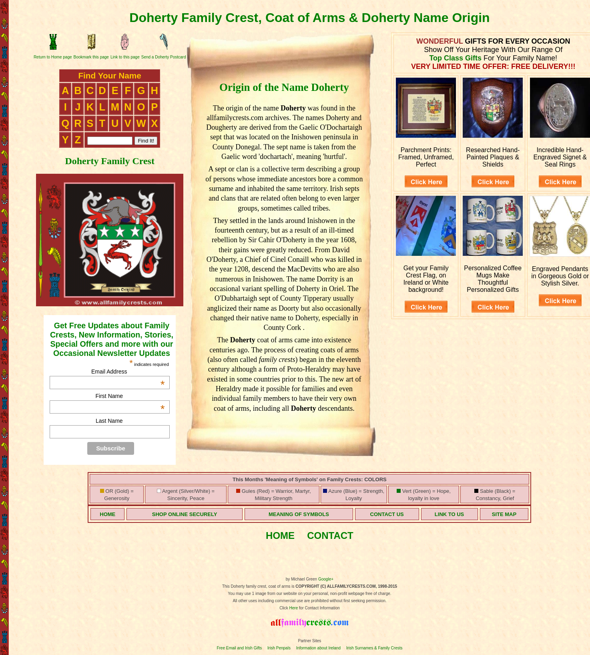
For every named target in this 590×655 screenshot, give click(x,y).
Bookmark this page (91, 57)
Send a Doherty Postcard (163, 57)
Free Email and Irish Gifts (239, 648)
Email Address (128, 371)
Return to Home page (53, 57)
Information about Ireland (318, 648)
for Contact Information (319, 608)
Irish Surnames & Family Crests (374, 648)
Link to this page (125, 57)
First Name (130, 396)
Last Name (109, 421)
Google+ (325, 579)
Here (293, 608)
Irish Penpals (279, 648)
